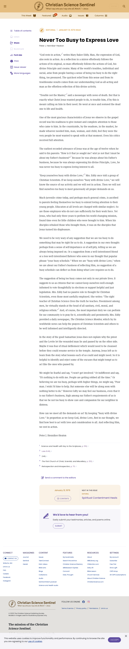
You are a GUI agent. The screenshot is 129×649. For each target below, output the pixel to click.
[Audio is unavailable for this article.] (15, 37)
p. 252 (88, 461)
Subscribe (113, 560)
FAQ (4, 570)
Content (43, 552)
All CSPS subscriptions (118, 574)
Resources (93, 552)
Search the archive (70, 560)
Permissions (93, 608)
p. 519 (83, 446)
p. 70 (71, 466)
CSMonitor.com (93, 564)
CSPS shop (114, 571)
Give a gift (113, 567)
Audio (41, 578)
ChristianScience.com (95, 581)
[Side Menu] (5, 6)
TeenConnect (44, 560)
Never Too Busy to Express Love (77, 40)
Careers (6, 573)
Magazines (28, 552)
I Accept (114, 639)
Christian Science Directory (73, 564)
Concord (66, 571)
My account (114, 557)
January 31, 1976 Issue (68, 30)
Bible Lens (42, 567)
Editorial (49, 30)
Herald (25, 564)
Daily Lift (90, 567)
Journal (26, 557)
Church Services (93, 574)
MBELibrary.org (92, 560)
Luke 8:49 (44, 451)
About (89, 557)
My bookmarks (68, 557)
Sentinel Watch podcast (48, 581)
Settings (114, 552)
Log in (114, 6)
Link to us (6, 566)
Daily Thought (68, 574)
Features (67, 552)
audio (48, 585)
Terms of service (67, 608)
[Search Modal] (124, 6)
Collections (43, 574)
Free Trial (113, 564)
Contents (61, 498)
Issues (41, 557)
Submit (57, 525)
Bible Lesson (91, 571)
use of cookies (35, 641)
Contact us (11, 558)
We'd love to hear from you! (69, 514)
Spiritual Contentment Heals (99, 498)
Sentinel (26, 560)
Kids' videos (43, 564)
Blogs (41, 571)
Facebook (6, 577)
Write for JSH (7, 563)
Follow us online (71, 602)
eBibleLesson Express (70, 567)
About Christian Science (96, 578)
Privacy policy (81, 608)
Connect (8, 552)
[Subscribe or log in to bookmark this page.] (18, 49)
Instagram (7, 580)
